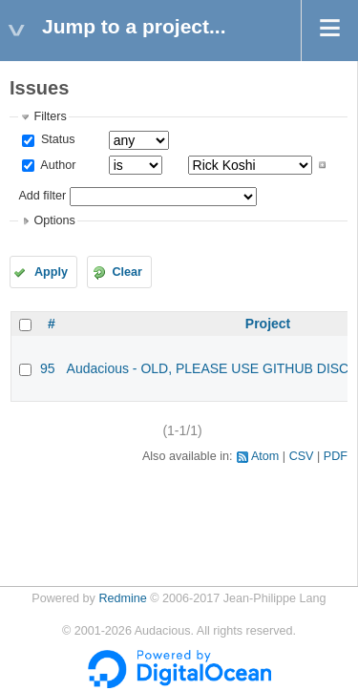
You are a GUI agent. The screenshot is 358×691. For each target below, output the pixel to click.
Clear (127, 272)
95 (47, 368)
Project (267, 323)
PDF (335, 456)
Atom (265, 456)
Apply (51, 272)
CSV (301, 456)
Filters (49, 116)
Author (56, 165)
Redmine (122, 598)
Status (55, 139)
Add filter (42, 195)
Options (53, 220)
